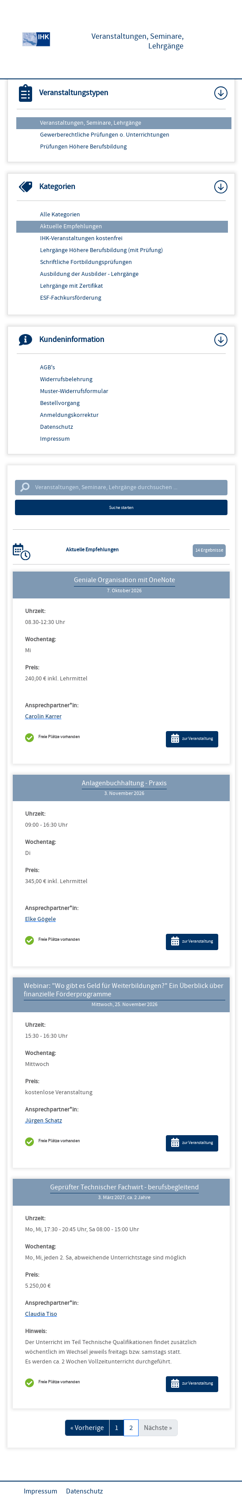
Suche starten (121, 507)
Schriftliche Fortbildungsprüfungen (86, 262)
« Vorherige (87, 1427)
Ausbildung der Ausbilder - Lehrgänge (89, 274)
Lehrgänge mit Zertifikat (71, 286)
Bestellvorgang (60, 403)
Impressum (55, 439)
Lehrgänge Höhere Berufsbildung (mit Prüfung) (101, 250)
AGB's (47, 367)
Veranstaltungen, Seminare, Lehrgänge (90, 123)
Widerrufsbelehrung (66, 379)
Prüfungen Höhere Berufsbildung (83, 147)
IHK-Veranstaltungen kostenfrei (81, 238)
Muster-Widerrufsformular (74, 391)
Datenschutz (56, 427)
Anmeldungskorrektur (69, 415)
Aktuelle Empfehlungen (71, 226)
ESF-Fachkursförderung (70, 298)
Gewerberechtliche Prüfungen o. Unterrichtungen (104, 135)
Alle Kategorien (60, 215)
